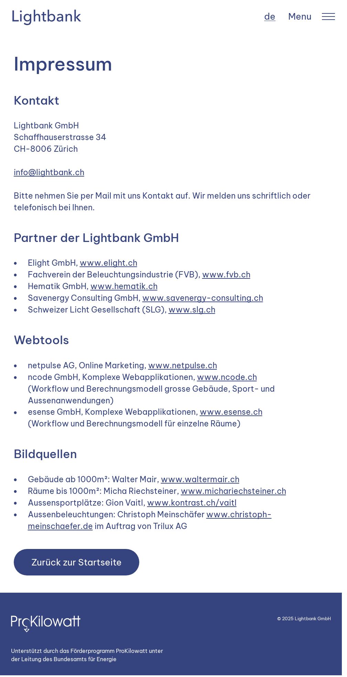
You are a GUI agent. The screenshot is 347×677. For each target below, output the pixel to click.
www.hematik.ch (124, 286)
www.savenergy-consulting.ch (202, 298)
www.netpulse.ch (182, 365)
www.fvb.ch (226, 274)
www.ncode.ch (227, 377)
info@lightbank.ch (49, 172)
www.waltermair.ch (200, 479)
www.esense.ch (231, 412)
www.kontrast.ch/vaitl (192, 503)
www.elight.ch (108, 263)
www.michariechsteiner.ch (233, 491)
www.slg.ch (192, 310)
